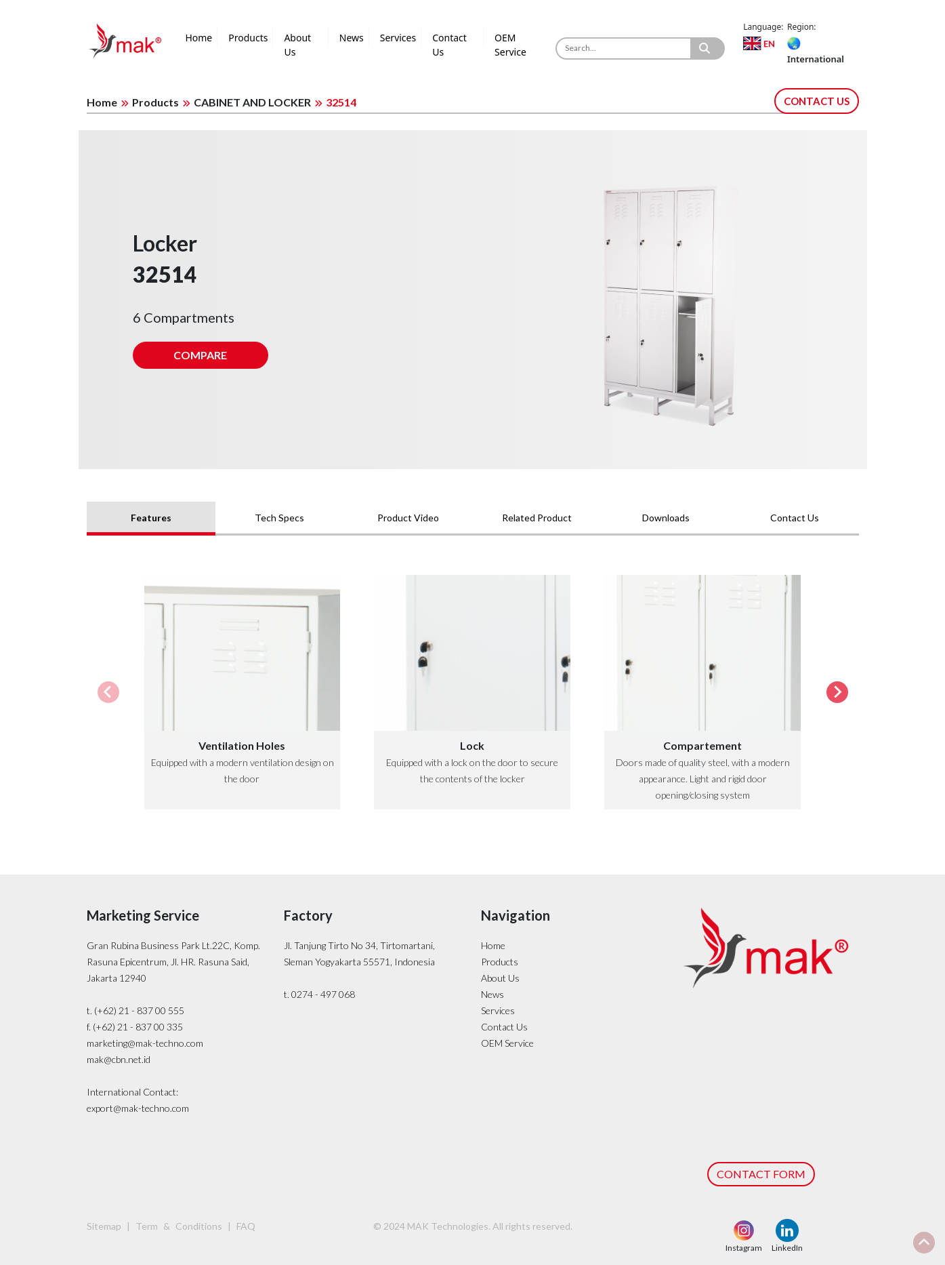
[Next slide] (837, 692)
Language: (763, 27)
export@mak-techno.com (138, 1108)
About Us (297, 44)
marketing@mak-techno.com (145, 1043)
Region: (801, 27)
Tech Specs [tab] (279, 517)
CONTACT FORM (761, 1173)
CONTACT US (816, 101)
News (351, 37)
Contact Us (449, 44)
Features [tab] (151, 517)
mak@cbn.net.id (118, 1059)
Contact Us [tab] (794, 517)
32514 (341, 102)
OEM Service (510, 44)
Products (248, 37)
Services (398, 37)
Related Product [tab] (537, 517)
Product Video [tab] (408, 517)
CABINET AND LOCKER (252, 102)
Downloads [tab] (666, 517)
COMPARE (200, 354)
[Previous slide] (108, 692)
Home (198, 37)
